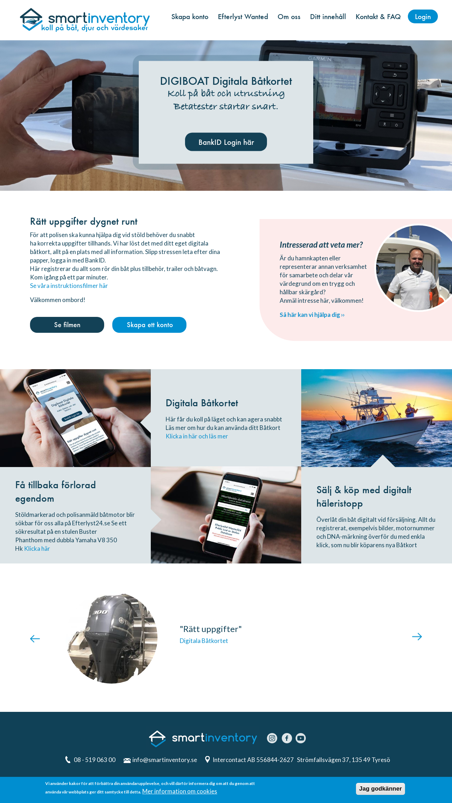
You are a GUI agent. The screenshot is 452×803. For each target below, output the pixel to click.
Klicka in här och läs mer (197, 436)
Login (423, 16)
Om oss (289, 16)
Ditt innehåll (328, 16)
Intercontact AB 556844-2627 (254, 759)
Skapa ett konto (150, 324)
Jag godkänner (380, 789)
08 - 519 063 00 (94, 759)
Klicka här (37, 548)
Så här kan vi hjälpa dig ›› (312, 314)
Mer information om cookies (179, 792)
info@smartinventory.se (164, 759)
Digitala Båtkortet (204, 640)
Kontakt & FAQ (378, 16)
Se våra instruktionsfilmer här (69, 285)
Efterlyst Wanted (243, 16)
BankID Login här (226, 141)
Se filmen (67, 324)
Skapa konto (189, 16)
